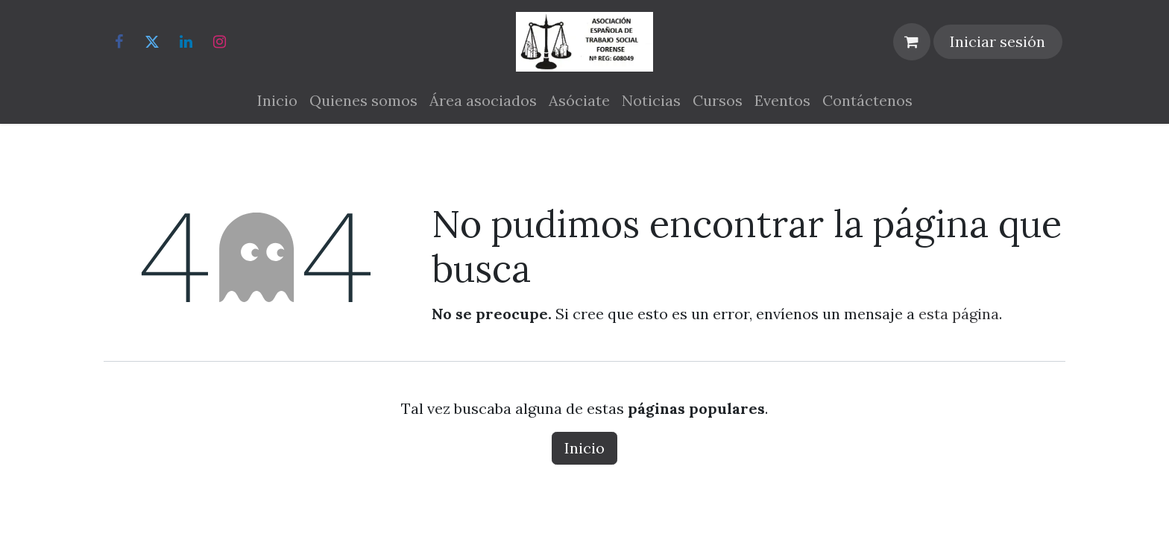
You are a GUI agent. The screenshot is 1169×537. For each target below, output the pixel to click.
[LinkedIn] (186, 42)
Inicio (584, 448)
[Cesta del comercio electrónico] (911, 41)
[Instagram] (219, 42)
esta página (958, 313)
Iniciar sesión (997, 41)
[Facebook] (118, 42)
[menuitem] (277, 101)
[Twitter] (152, 42)
